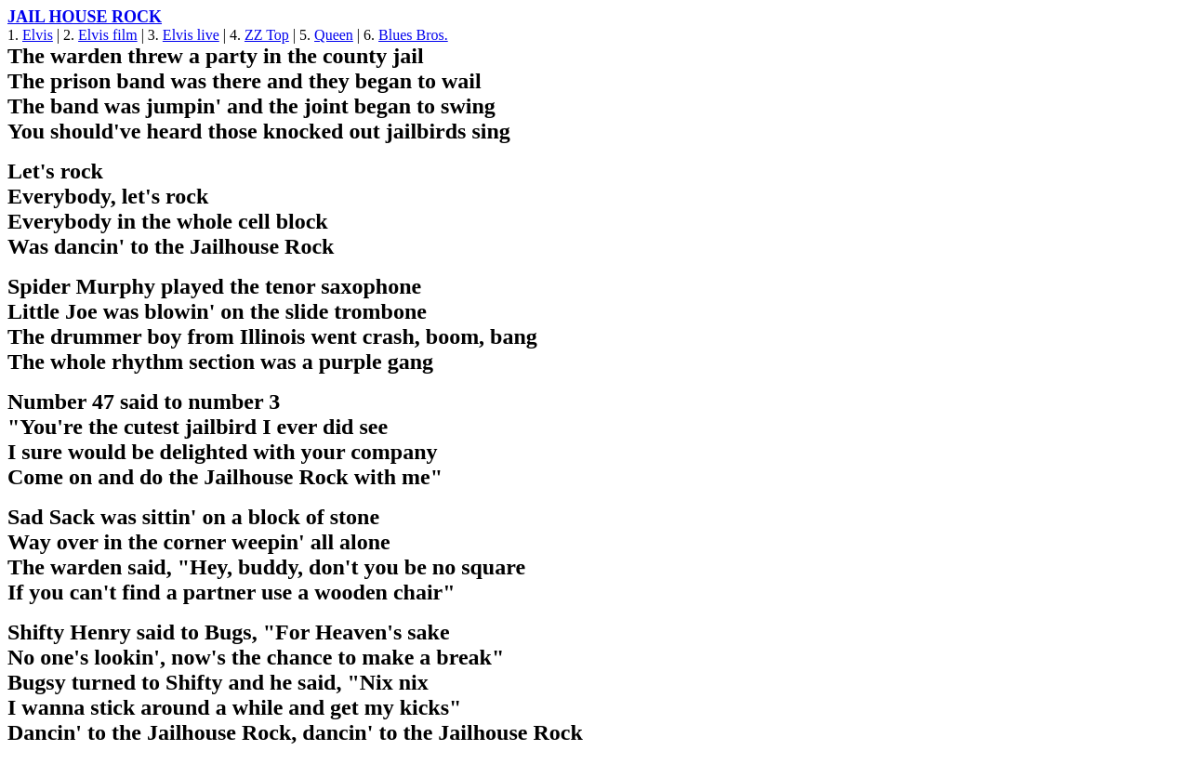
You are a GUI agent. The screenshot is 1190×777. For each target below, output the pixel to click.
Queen (333, 35)
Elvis (37, 35)
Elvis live (191, 35)
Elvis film (108, 35)
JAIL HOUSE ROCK (84, 16)
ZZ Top (267, 35)
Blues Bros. (413, 35)
